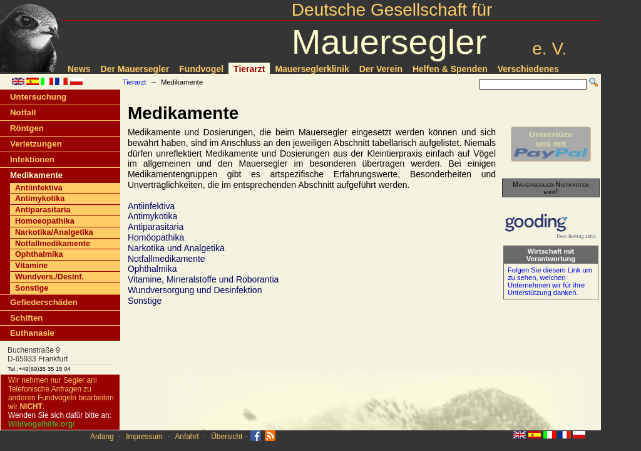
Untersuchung (38, 96)
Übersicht (226, 436)
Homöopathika (156, 237)
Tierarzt (249, 69)
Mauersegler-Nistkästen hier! (551, 187)
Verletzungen (36, 143)
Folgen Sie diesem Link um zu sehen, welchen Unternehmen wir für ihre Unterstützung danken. (550, 281)
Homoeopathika (44, 221)
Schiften (26, 318)
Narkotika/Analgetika (54, 232)
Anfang (102, 436)
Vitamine (31, 265)
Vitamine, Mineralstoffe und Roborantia (203, 279)
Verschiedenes (528, 69)
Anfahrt (186, 436)
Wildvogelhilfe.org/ (41, 424)
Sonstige (31, 288)
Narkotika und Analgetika (176, 248)
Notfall (23, 112)
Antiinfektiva (39, 188)
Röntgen (27, 128)
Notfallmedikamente (52, 243)
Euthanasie (32, 333)
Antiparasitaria (42, 209)
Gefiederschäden (44, 302)
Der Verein (381, 69)
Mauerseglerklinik (312, 69)
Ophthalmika (39, 254)
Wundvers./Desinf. (49, 276)
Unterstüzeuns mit (551, 144)
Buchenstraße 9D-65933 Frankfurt (38, 354)
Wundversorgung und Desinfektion (195, 290)
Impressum (144, 436)
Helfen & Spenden (450, 69)
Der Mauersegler (135, 69)
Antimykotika (39, 198)
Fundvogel (201, 69)
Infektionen (32, 159)
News (79, 69)
